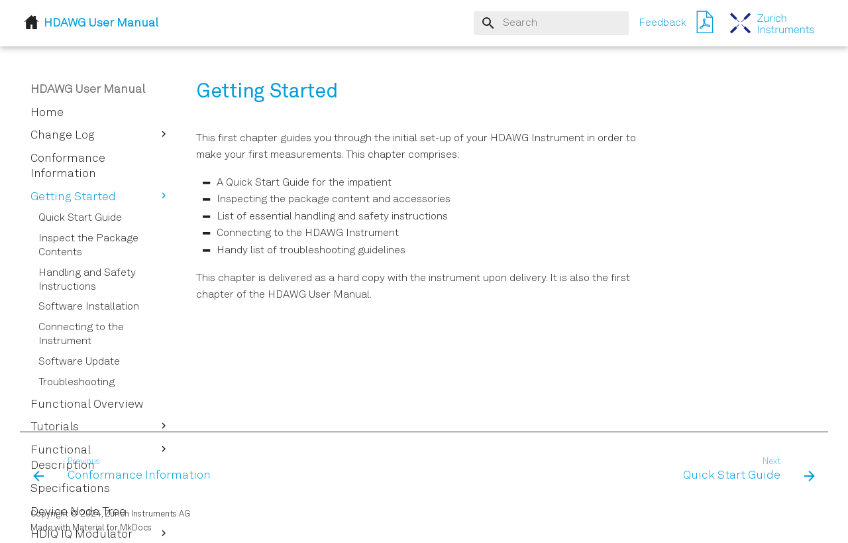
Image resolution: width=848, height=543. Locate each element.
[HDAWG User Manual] (772, 23)
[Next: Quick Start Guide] (745, 470)
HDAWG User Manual (87, 89)
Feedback (662, 23)
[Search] (551, 23)
